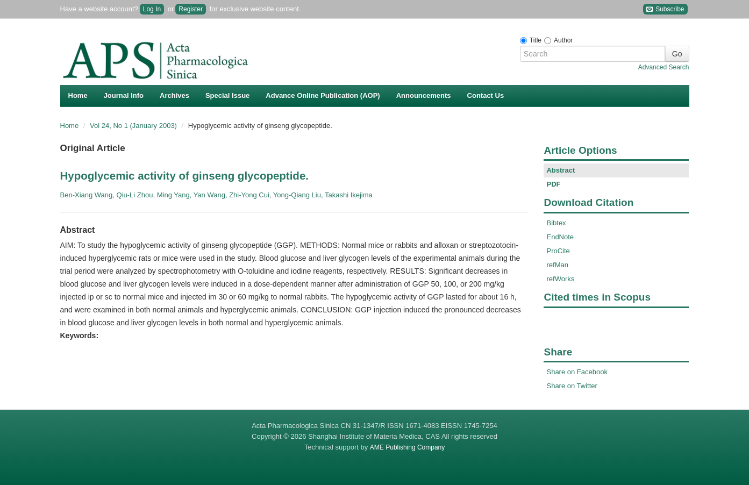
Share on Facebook (576, 372)
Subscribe (665, 9)
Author (563, 40)
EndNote (560, 237)
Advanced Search (663, 67)
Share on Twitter (571, 386)
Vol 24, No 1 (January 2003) (134, 126)
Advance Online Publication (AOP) (323, 95)
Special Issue (227, 95)
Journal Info (124, 95)
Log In (152, 9)
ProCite (557, 251)
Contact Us (485, 95)
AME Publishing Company (407, 447)
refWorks (560, 279)
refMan (557, 265)
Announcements (423, 95)
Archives (174, 95)
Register (191, 9)
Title (535, 40)
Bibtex (556, 223)
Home (78, 95)
